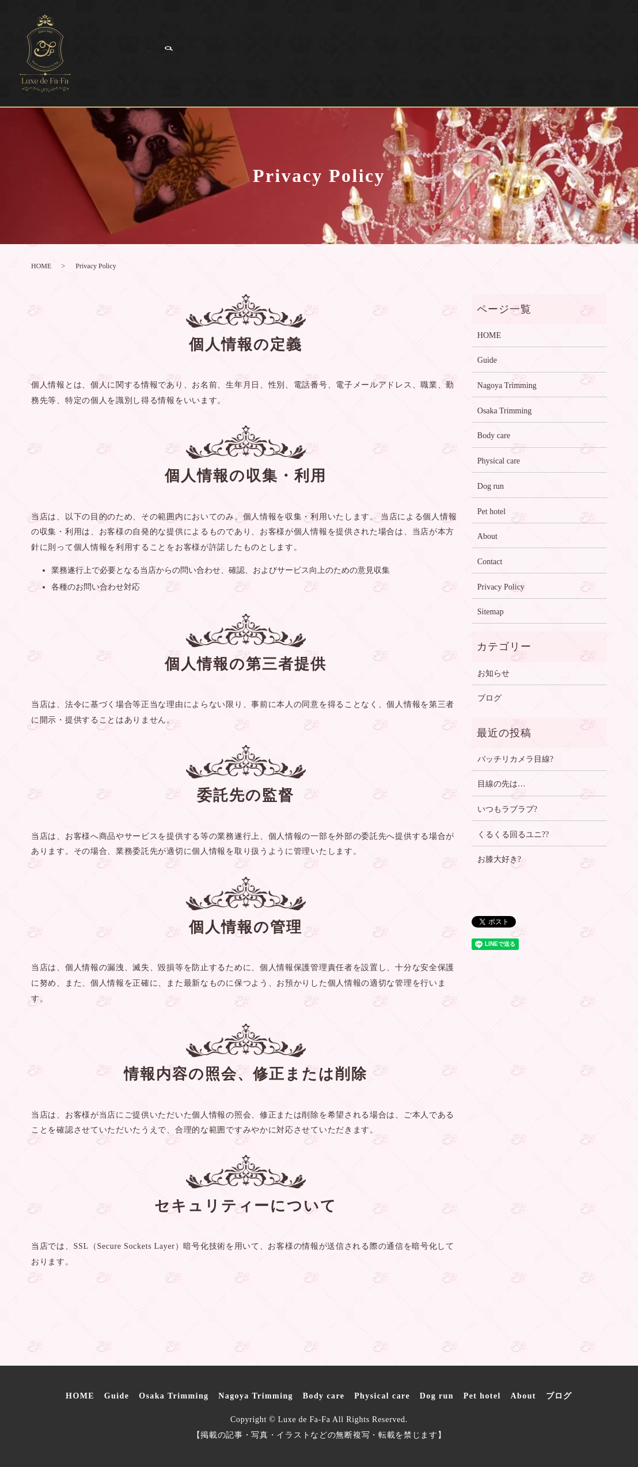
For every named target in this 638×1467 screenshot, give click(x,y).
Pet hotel (176, 66)
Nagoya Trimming (366, 39)
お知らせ (493, 673)
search (335, 66)
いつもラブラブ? (507, 809)
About (241, 66)
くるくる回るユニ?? (513, 834)
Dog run (104, 66)
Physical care (557, 39)
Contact (490, 561)
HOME (100, 39)
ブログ (297, 66)
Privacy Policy (501, 587)
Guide (158, 39)
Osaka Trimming (245, 39)
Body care (468, 39)
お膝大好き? (499, 859)
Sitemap (490, 611)
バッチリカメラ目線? (515, 759)
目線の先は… (501, 784)
